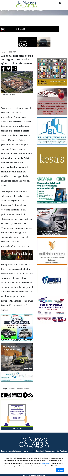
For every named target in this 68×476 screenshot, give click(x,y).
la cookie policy (45, 463)
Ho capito (60, 470)
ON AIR (20, 29)
